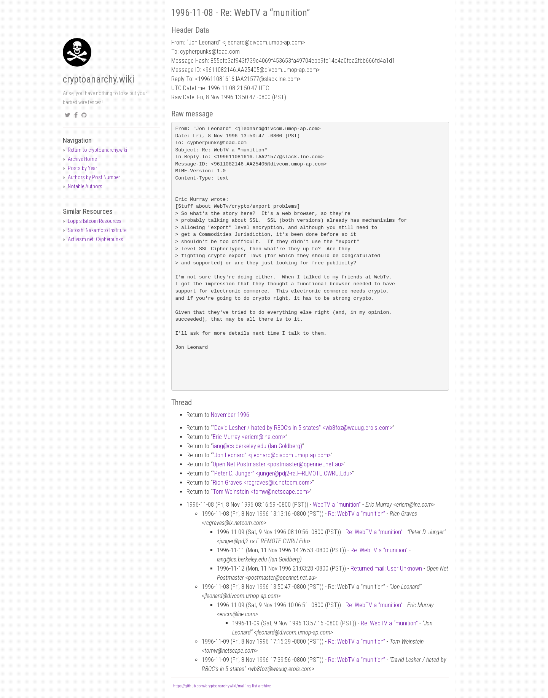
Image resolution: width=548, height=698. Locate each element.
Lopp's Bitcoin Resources (94, 221)
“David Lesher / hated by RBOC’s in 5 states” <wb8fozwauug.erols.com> (302, 427)
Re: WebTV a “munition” (356, 513)
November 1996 (230, 414)
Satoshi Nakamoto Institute (97, 230)
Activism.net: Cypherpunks (95, 239)
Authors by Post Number (94, 177)
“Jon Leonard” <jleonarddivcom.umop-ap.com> (271, 455)
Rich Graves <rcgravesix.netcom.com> (262, 482)
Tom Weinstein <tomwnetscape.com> (261, 491)
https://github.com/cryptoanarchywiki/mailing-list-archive (222, 686)
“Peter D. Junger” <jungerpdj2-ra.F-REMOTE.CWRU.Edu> (282, 473)
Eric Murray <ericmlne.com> (249, 436)
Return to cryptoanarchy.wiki (97, 150)
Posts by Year (82, 168)
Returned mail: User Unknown (386, 568)
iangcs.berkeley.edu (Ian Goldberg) (257, 446)
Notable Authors (85, 186)
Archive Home (82, 159)
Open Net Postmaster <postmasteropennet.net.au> (278, 464)
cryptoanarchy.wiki (98, 79)
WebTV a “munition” (337, 504)
